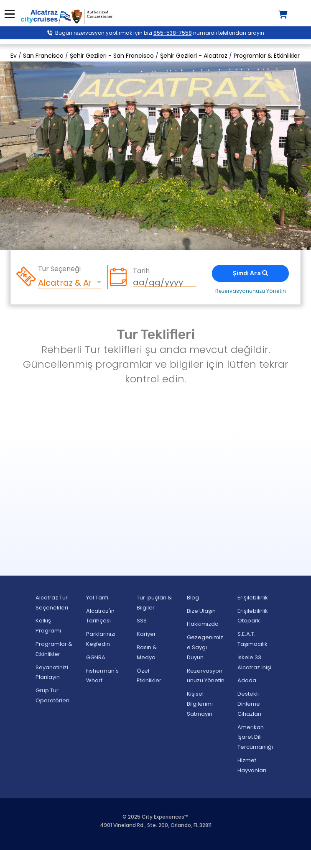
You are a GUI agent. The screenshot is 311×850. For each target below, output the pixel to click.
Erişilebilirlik (252, 598)
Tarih (141, 271)
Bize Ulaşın (201, 611)
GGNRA (95, 657)
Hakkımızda (203, 624)
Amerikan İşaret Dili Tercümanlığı (255, 737)
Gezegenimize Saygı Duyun (205, 647)
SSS (142, 621)
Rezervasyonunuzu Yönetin (250, 290)
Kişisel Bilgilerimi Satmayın (200, 704)
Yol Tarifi (97, 598)
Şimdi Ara (250, 273)
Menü (9, 14)
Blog (193, 598)
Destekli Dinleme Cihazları (249, 704)
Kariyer (146, 634)
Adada (246, 680)
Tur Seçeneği (59, 269)
